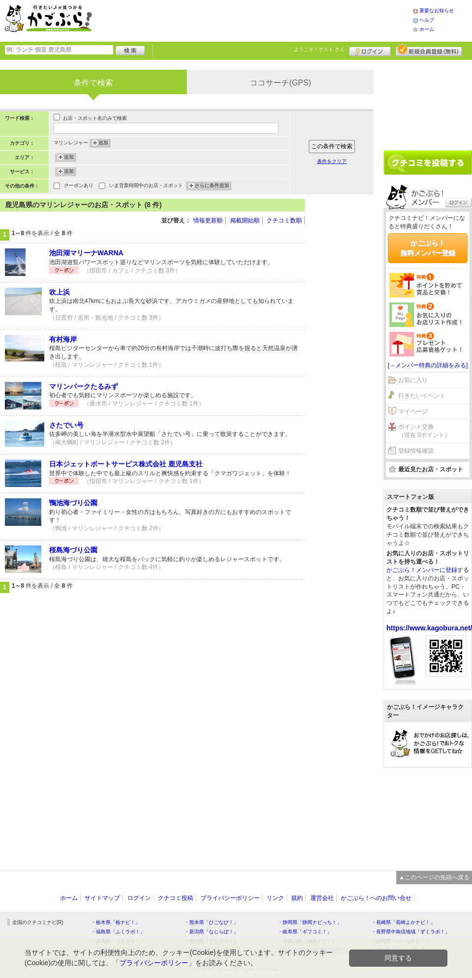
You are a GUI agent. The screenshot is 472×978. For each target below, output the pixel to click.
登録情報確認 (416, 450)
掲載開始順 (245, 220)
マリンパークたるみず (83, 386)
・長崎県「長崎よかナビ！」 (403, 922)
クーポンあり (78, 186)
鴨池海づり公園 (73, 503)
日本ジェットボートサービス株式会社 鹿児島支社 (126, 464)
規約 (297, 898)
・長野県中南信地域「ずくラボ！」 (410, 931)
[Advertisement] (344, 228)
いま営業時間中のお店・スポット (146, 186)
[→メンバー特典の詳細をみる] (428, 365)
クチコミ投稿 (175, 898)
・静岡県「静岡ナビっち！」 (310, 922)
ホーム (426, 29)
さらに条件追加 (212, 186)
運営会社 (322, 898)
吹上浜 (59, 292)
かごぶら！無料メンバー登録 (427, 248)
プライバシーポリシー (230, 898)
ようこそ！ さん (319, 49)
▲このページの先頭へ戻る (434, 877)
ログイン (370, 50)
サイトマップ (102, 898)
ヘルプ (426, 20)
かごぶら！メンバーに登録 (421, 570)
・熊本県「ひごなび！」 (211, 922)
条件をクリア (332, 161)
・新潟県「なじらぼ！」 (211, 931)
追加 (103, 143)
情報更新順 (208, 220)
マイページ (413, 411)
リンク (275, 898)
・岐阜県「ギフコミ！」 (305, 931)
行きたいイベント (421, 395)
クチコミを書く (428, 162)
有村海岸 (63, 339)
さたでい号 (66, 425)
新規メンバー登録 (429, 50)
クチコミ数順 (284, 220)
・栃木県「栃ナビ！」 (115, 922)
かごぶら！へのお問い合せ (376, 898)
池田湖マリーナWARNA (86, 253)
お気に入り (413, 380)
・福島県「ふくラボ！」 (118, 931)
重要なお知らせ (436, 10)
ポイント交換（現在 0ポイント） (424, 430)
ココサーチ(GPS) (280, 83)
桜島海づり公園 (73, 550)
